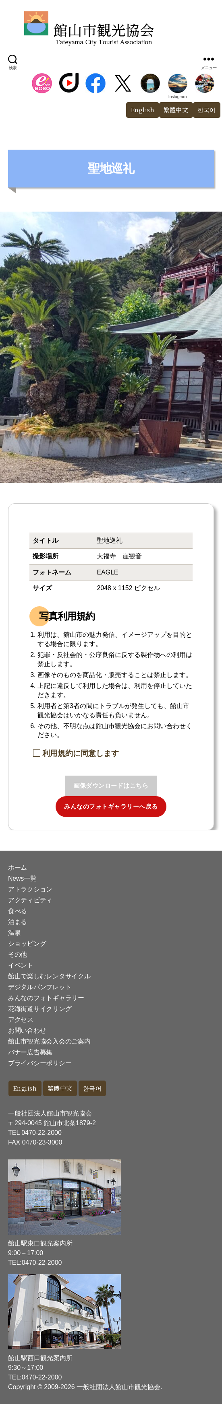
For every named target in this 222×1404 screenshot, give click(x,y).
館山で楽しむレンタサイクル (49, 976)
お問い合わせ (27, 1030)
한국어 (92, 1088)
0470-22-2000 (41, 1132)
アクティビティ (30, 900)
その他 (17, 954)
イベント (20, 965)
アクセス (20, 1019)
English (143, 109)
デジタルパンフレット (39, 987)
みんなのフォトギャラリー (46, 997)
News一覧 (22, 878)
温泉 (14, 932)
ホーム (17, 867)
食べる (17, 911)
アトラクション (30, 889)
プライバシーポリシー (39, 1063)
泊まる (17, 921)
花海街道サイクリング (39, 1008)
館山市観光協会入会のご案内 (49, 1041)
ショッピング (27, 943)
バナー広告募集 (30, 1052)
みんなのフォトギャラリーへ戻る (111, 806)
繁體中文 (176, 109)
